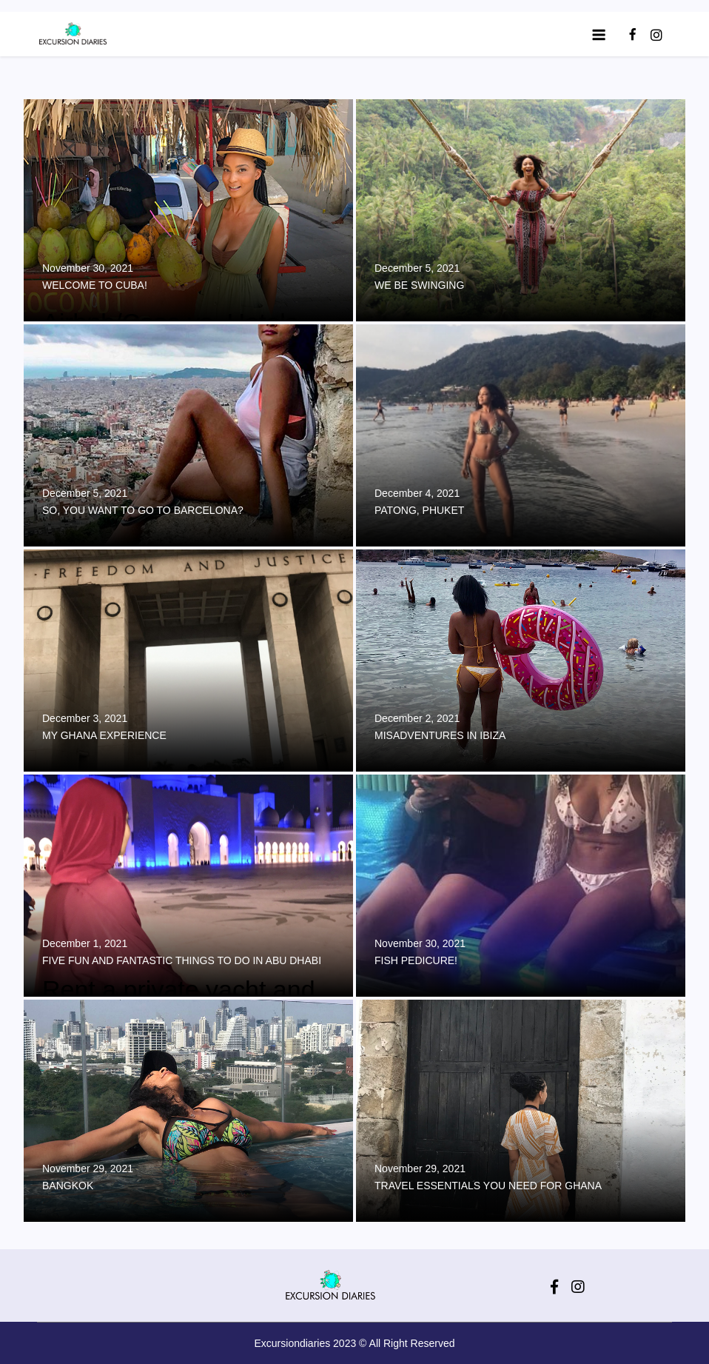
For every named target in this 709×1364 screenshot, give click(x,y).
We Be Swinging (419, 285)
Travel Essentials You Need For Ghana (488, 1185)
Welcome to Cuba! (94, 285)
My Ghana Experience (104, 735)
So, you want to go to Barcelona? (142, 510)
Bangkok (67, 1185)
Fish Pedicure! (415, 960)
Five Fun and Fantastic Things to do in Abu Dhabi (181, 960)
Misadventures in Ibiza (439, 735)
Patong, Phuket (419, 510)
